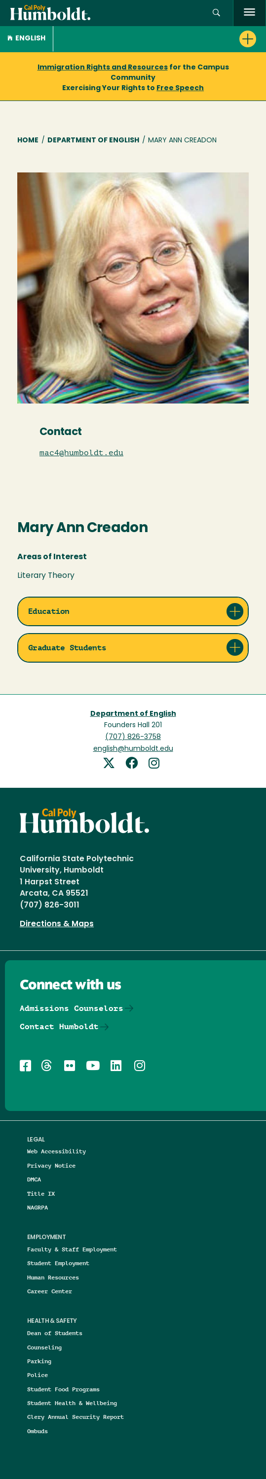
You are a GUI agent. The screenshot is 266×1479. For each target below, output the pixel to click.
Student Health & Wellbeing (72, 1403)
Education (49, 611)
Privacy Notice (51, 1165)
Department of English (93, 140)
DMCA (34, 1179)
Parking (39, 1361)
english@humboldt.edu (133, 749)
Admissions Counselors (71, 1008)
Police (37, 1374)
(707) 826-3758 (133, 737)
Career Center (49, 1291)
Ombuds (37, 1431)
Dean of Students (54, 1333)
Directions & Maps (57, 924)
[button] (216, 13)
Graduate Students (67, 647)
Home (27, 140)
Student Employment (58, 1263)
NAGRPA (37, 1207)
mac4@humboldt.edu (81, 452)
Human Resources (53, 1277)
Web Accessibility (56, 1151)
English (26, 39)
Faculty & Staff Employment (72, 1249)
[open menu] (249, 13)
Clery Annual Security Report (75, 1416)
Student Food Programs (63, 1389)
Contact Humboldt (59, 1026)
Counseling (44, 1347)
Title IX (41, 1193)
